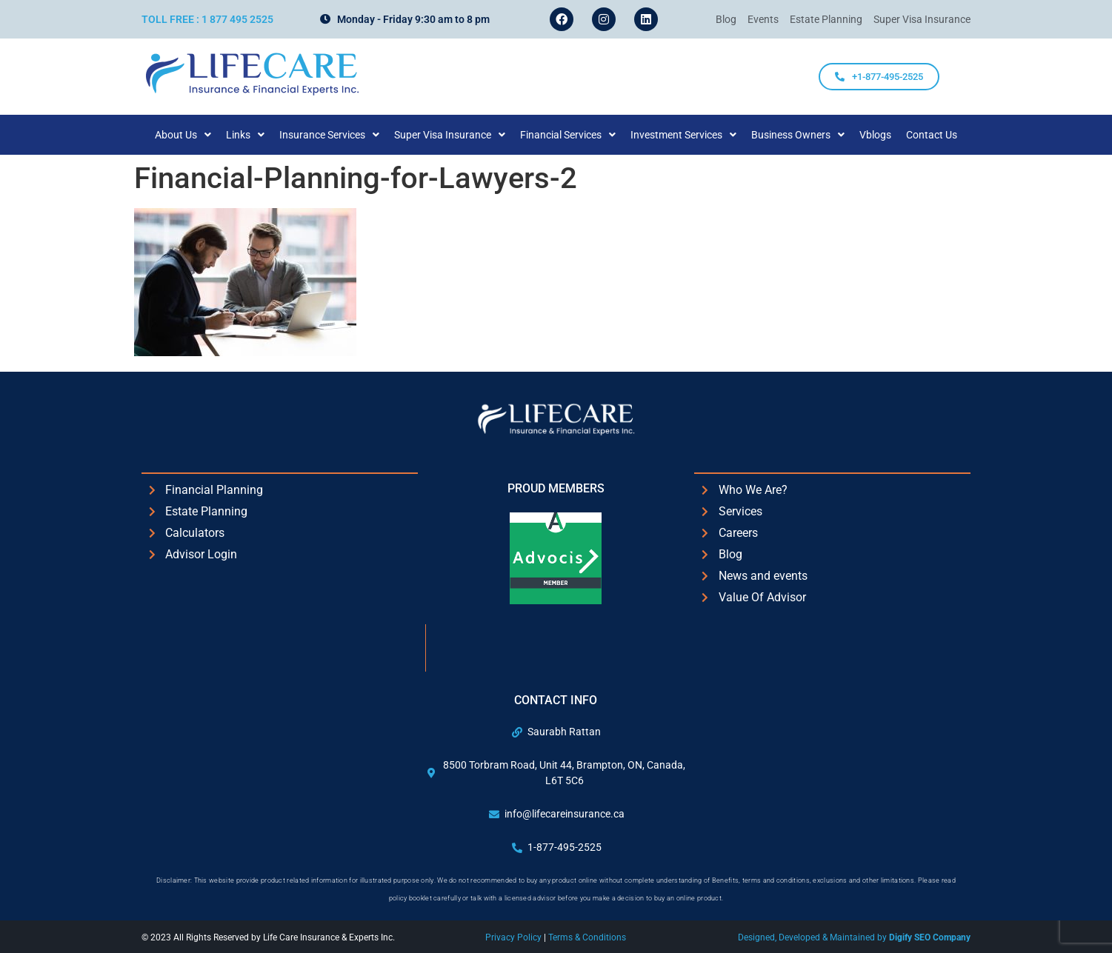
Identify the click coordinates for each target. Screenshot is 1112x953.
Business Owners (798, 135)
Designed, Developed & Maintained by (854, 937)
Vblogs (875, 135)
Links (245, 135)
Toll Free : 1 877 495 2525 (207, 19)
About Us (183, 135)
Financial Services (568, 135)
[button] (183, 134)
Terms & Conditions (587, 937)
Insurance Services (329, 135)
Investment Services (683, 135)
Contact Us (931, 135)
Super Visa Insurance (449, 135)
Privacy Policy (514, 937)
